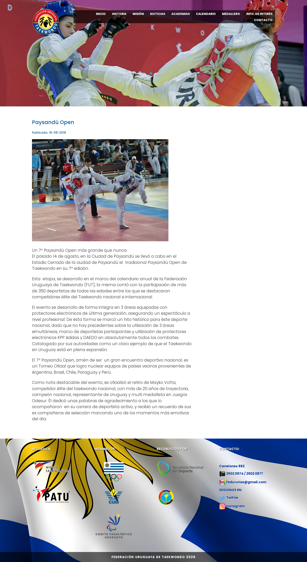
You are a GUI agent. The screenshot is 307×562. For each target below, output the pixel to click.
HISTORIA (119, 14)
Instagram (235, 506)
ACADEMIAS (180, 14)
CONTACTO (263, 20)
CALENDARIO (206, 14)
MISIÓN (138, 14)
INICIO (101, 14)
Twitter (232, 497)
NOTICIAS (157, 14)
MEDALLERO (231, 14)
